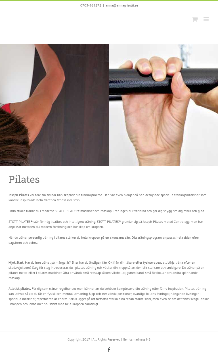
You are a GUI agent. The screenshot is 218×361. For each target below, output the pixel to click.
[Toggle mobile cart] (195, 19)
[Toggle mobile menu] (206, 19)
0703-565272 (90, 5)
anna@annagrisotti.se (122, 5)
